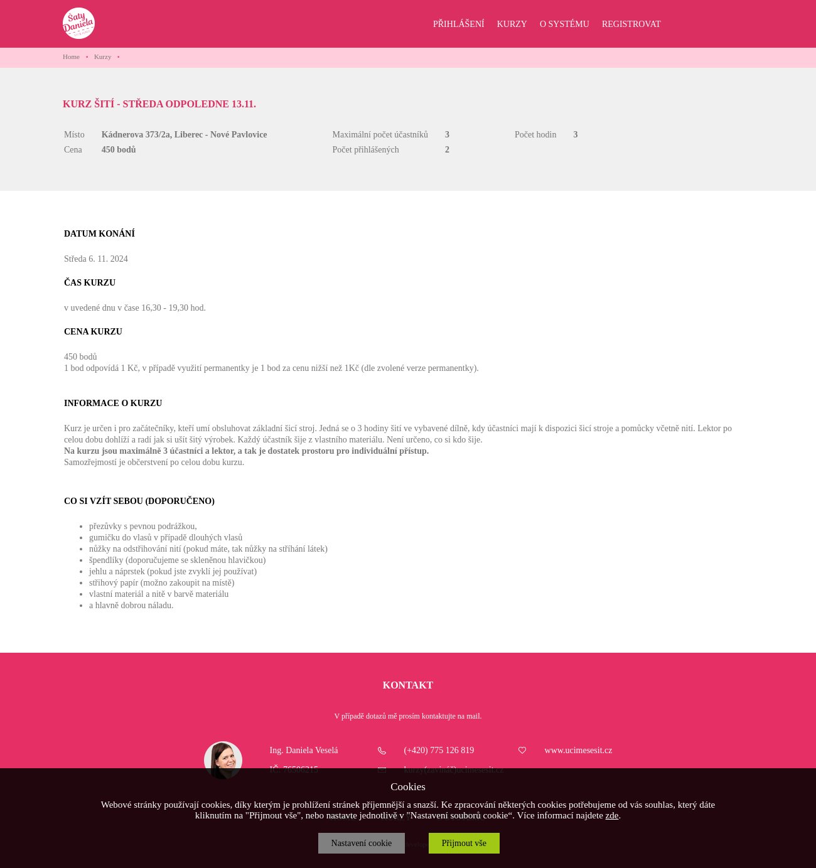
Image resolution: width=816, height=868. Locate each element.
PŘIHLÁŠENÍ (459, 24)
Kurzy (103, 56)
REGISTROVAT (631, 24)
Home (71, 56)
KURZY (512, 24)
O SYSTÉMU (564, 24)
